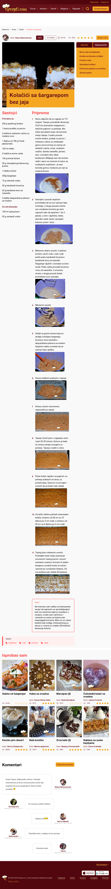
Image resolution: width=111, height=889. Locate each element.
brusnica (35, 643)
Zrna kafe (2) (69, 728)
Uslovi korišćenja (32, 878)
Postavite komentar (65, 764)
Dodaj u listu (102, 38)
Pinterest (105, 878)
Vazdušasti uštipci (87, 64)
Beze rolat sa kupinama (90, 52)
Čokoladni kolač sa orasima (96, 682)
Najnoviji (84, 45)
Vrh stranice (101, 864)
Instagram (93, 878)
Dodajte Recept (100, 9)
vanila (46, 643)
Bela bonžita (42, 728)
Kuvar (32, 8)
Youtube (83, 878)
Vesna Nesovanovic (23, 38)
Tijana (63, 851)
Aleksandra (13, 836)
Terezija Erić (13, 807)
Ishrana (43, 8)
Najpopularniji (101, 45)
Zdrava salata (86, 73)
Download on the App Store (88, 873)
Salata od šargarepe (15, 682)
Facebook (61, 878)
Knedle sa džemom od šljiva (91, 56)
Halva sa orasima (42, 682)
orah (24, 643)
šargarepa (12, 643)
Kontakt (49, 878)
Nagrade (76, 8)
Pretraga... (87, 8)
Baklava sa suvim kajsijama (96, 728)
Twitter (72, 878)
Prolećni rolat (85, 60)
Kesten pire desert (15, 728)
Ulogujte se (105, 2)
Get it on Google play (102, 873)
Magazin (64, 8)
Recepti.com (14, 8)
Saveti (53, 8)
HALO (16, 881)
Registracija (94, 2)
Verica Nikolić (63, 821)
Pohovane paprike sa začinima (93, 68)
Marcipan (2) (69, 682)
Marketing (42, 878)
